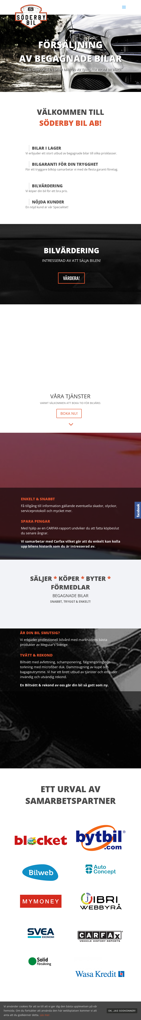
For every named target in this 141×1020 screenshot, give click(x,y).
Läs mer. (45, 1015)
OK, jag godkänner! (122, 1010)
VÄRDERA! (71, 278)
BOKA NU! (69, 413)
